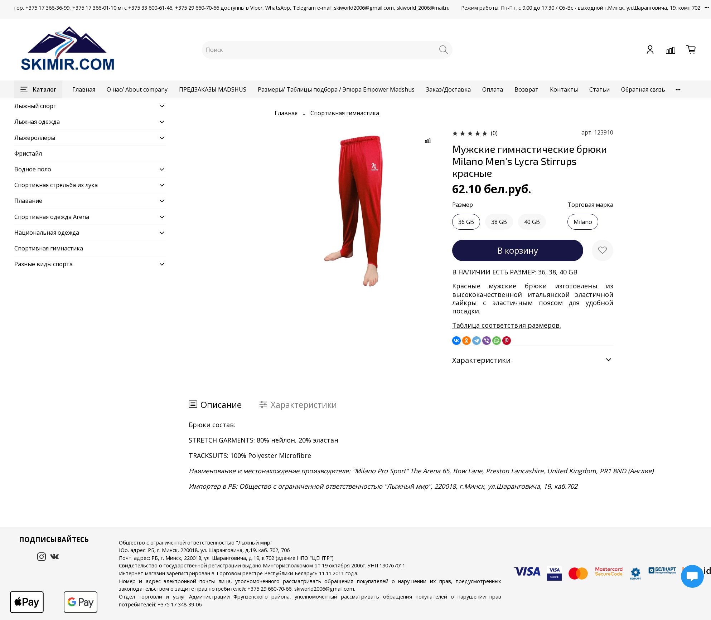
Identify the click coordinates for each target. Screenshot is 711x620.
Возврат (526, 89)
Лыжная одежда (37, 122)
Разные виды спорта (43, 264)
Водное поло (32, 169)
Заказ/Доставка (448, 89)
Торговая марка (590, 204)
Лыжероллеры (34, 138)
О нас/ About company (137, 89)
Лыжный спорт (35, 106)
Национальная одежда (46, 232)
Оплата (492, 89)
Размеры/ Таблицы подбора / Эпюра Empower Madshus (336, 89)
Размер (462, 204)
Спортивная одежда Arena (51, 217)
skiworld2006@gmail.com (324, 588)
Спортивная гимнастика (344, 113)
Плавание (28, 201)
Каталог (38, 89)
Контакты (564, 89)
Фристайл (28, 153)
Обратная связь (643, 89)
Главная (83, 89)
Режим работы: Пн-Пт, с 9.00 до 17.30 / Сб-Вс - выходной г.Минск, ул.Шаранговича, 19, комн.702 (580, 7)
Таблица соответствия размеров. (506, 325)
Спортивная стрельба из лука (56, 185)
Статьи (599, 89)
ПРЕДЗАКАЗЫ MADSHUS (212, 89)
